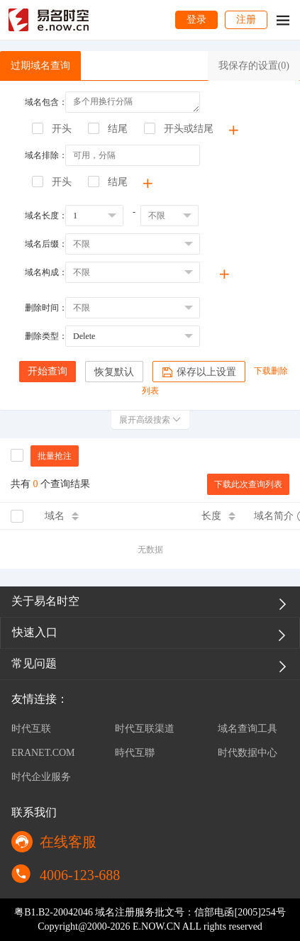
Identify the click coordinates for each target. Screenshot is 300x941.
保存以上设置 (199, 372)
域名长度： (46, 216)
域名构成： (46, 272)
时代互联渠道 (144, 728)
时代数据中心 (247, 752)
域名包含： (46, 102)
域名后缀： (46, 244)
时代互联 (31, 728)
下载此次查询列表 (248, 484)
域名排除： (46, 155)
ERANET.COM (43, 752)
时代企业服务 (41, 777)
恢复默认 (114, 372)
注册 (246, 19)
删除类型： (46, 336)
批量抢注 (55, 456)
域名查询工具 (247, 728)
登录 (196, 19)
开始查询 (47, 371)
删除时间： (46, 308)
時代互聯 (135, 752)
